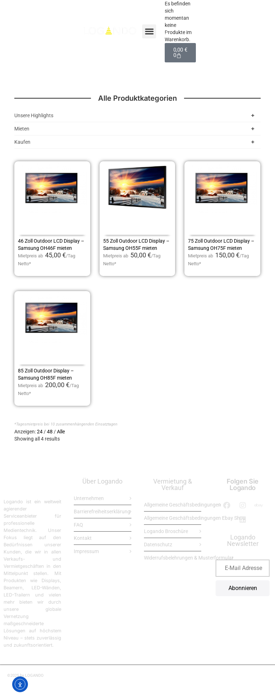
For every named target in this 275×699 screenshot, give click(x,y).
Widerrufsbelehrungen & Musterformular (188, 558)
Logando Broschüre (166, 531)
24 (40, 431)
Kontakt (83, 538)
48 (50, 431)
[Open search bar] (165, 31)
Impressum (86, 551)
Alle (61, 431)
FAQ (78, 525)
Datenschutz (158, 544)
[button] (149, 31)
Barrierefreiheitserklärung (102, 511)
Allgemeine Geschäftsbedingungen (182, 505)
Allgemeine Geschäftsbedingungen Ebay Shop (195, 518)
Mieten (135, 129)
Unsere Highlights (135, 115)
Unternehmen (89, 498)
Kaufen (135, 142)
